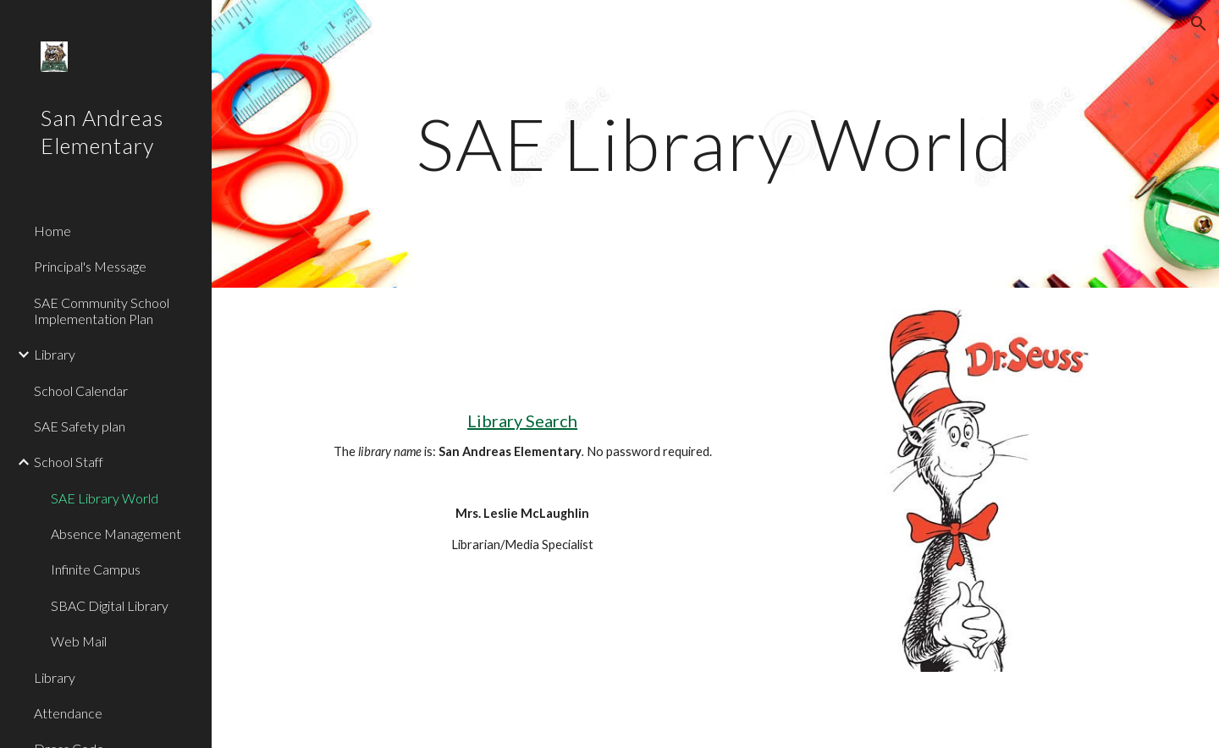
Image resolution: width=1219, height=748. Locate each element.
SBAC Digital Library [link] (109, 605)
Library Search (522, 420)
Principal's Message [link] (90, 266)
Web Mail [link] (79, 641)
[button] (1198, 23)
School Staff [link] (68, 462)
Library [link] (54, 354)
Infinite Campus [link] (96, 569)
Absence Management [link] (116, 533)
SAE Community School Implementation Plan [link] (101, 310)
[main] (715, 143)
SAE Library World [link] (104, 498)
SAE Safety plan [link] (79, 426)
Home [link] (52, 231)
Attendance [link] (68, 713)
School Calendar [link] (81, 390)
